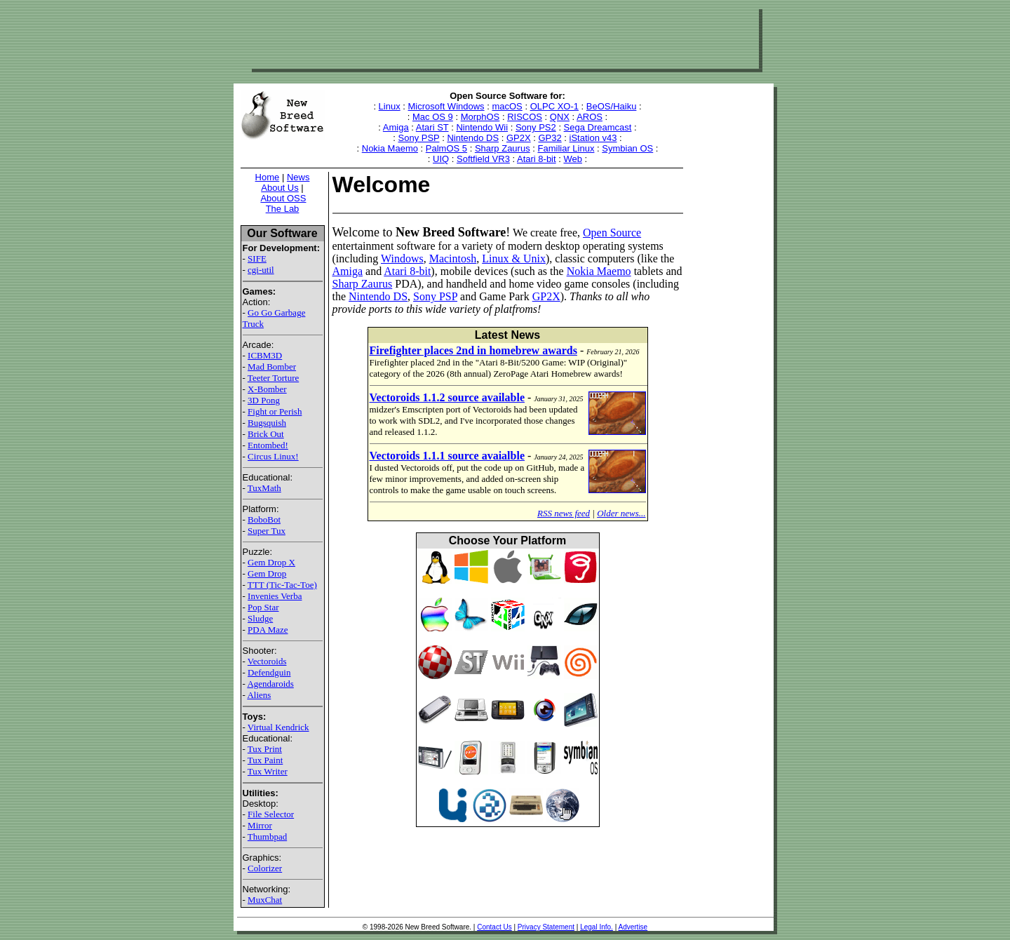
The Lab (282, 208)
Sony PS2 (536, 127)
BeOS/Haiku (611, 106)
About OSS (283, 198)
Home (267, 177)
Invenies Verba (275, 596)
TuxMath (264, 488)
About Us (279, 187)
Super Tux (266, 530)
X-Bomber (267, 389)
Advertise (632, 927)
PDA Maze (268, 629)
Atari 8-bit (536, 159)
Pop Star (263, 607)
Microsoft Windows (446, 106)
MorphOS (480, 117)
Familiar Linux (566, 148)
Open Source (612, 233)
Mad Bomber (272, 366)
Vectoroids (267, 661)
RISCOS (524, 117)
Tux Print (265, 749)
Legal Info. (596, 927)
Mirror (260, 825)
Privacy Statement (546, 927)
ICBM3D (265, 355)
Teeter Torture (273, 377)
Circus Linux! (273, 456)
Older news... (621, 513)
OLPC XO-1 (554, 106)
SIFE (257, 258)
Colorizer (265, 868)
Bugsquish (267, 422)
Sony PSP (419, 138)
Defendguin (269, 672)
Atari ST (432, 127)
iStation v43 (593, 138)
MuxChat (265, 899)
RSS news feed (563, 513)
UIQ (441, 159)
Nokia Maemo (390, 148)
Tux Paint (265, 760)
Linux (389, 106)
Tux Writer (268, 771)
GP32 (549, 138)
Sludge (260, 618)
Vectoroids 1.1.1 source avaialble (447, 456)
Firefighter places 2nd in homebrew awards (473, 350)
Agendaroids (270, 683)
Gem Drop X (271, 562)
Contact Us (494, 927)
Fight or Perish (275, 411)
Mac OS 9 (432, 117)
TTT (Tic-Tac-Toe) (282, 584)
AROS (589, 117)
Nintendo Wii (482, 127)
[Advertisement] (503, 37)
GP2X (518, 138)
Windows (402, 258)
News (298, 177)
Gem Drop (267, 573)
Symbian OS (627, 148)
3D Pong (264, 400)
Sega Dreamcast (598, 127)
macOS (507, 106)
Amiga (396, 127)
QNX (560, 117)
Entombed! (268, 445)
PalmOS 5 (446, 148)
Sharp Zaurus (502, 148)
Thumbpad (267, 836)
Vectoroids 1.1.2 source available (447, 397)
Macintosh (453, 258)
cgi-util (261, 269)
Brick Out (266, 434)
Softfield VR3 (483, 159)
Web (572, 159)
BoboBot (264, 519)
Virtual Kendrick (278, 727)
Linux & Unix (514, 258)
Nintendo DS (473, 138)
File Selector (271, 814)
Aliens (259, 695)
